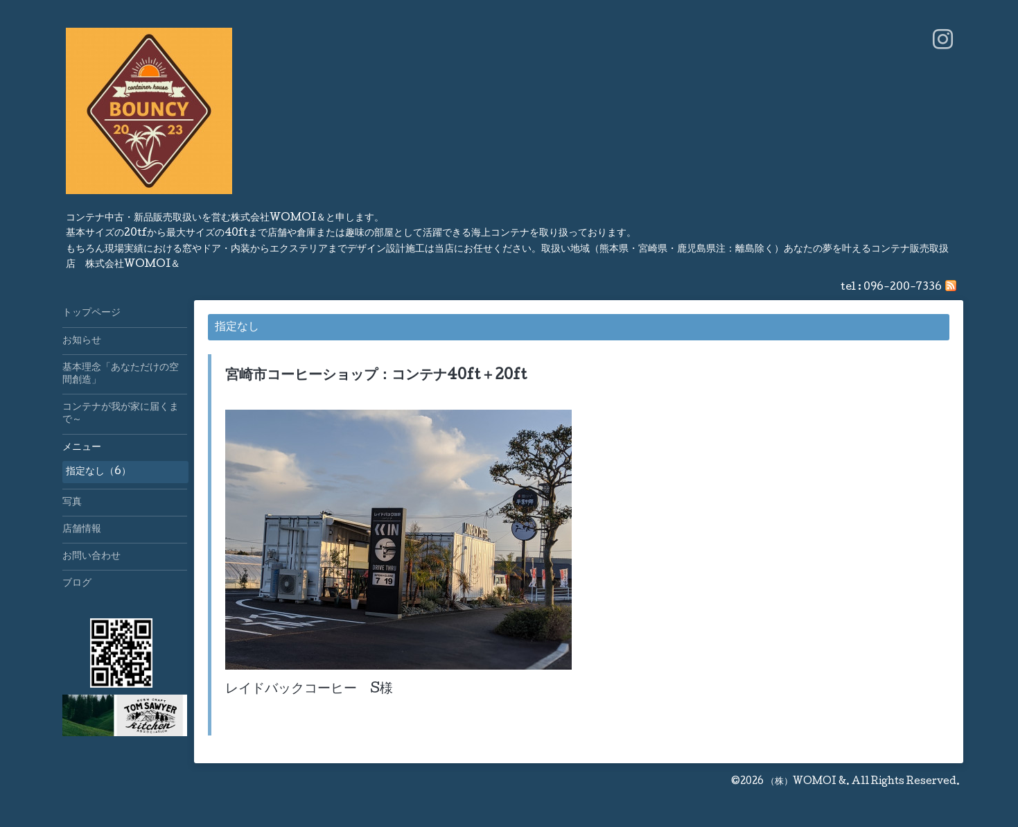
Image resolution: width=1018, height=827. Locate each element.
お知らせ (81, 341)
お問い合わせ (91, 556)
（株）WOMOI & (806, 782)
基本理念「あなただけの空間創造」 (120, 374)
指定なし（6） (98, 472)
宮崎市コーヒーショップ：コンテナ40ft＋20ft (376, 376)
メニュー (81, 447)
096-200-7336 (902, 287)
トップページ (91, 313)
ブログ (76, 583)
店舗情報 (81, 529)
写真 (72, 502)
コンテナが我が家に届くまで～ (120, 414)
